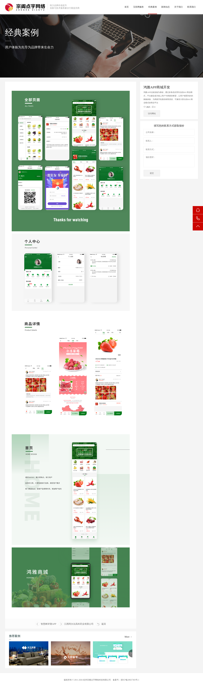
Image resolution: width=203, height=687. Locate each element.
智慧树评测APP (45, 624)
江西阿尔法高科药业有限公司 (76, 624)
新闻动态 (165, 7)
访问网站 (152, 113)
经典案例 (152, 7)
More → (128, 637)
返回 (101, 624)
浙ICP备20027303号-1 (130, 680)
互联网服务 (138, 7)
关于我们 (178, 7)
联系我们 (191, 7)
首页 (126, 7)
